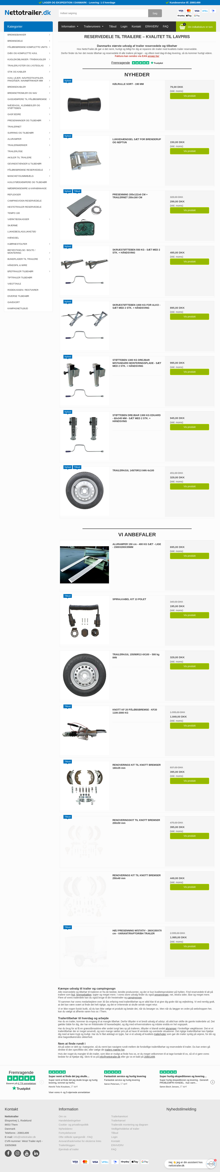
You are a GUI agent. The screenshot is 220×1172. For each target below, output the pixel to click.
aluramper (171, 1028)
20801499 (149, 1056)
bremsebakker (83, 994)
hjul (73, 994)
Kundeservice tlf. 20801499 (185, 2)
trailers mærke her (115, 1049)
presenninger (161, 994)
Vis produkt (190, 95)
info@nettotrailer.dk (110, 1056)
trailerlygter (160, 1034)
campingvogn (134, 997)
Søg (154, 13)
